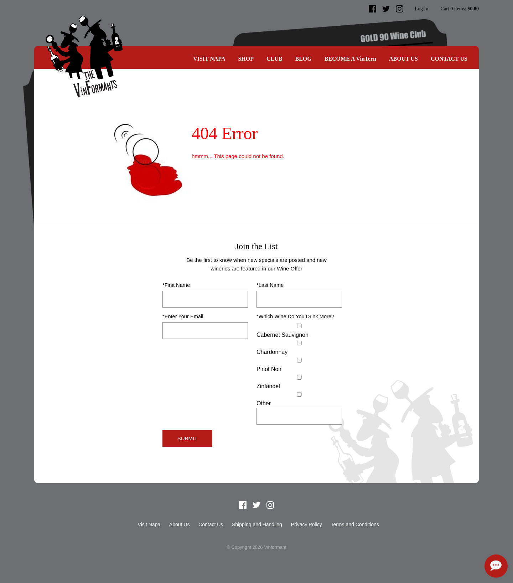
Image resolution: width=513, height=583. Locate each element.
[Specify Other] (299, 416)
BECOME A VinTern (350, 59)
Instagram (400, 9)
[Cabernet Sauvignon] (299, 326)
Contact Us (449, 59)
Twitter (386, 9)
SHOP (246, 59)
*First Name (176, 285)
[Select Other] (299, 394)
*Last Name (270, 285)
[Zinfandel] (299, 377)
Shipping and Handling (257, 524)
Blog (303, 59)
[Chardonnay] (299, 343)
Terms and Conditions (355, 524)
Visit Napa (209, 59)
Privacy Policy (306, 524)
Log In (421, 8)
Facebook (373, 9)
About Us (403, 59)
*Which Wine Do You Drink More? (295, 316)
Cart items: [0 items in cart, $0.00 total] (460, 8)
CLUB (274, 59)
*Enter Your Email (182, 316)
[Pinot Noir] (299, 360)
